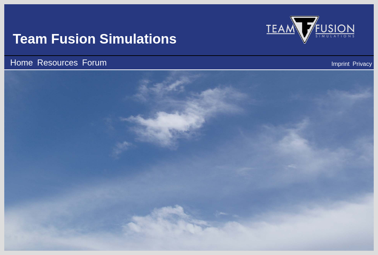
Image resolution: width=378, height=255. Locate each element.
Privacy (362, 64)
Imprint (341, 64)
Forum (94, 62)
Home (21, 62)
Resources (57, 62)
